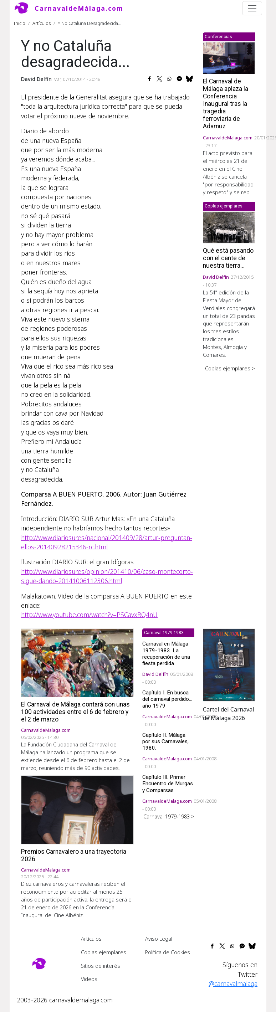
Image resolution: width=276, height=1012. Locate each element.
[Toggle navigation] (252, 8)
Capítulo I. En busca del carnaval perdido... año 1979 (167, 699)
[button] (229, 664)
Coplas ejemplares (103, 952)
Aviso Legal (158, 938)
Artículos (41, 23)
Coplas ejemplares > (230, 368)
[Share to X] (159, 78)
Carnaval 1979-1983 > (168, 816)
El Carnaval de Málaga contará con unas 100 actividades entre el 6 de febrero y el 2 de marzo (75, 712)
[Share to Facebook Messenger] (179, 78)
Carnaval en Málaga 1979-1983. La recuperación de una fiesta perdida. (166, 654)
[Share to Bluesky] (189, 78)
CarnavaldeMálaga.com (79, 8)
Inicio (19, 23)
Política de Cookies (167, 952)
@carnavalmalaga (233, 983)
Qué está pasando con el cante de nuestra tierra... (228, 258)
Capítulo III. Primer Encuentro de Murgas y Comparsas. (167, 783)
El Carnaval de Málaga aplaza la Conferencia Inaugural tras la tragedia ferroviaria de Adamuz (225, 104)
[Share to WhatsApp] (169, 78)
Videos (89, 978)
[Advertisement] (229, 483)
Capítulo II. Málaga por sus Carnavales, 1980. (165, 741)
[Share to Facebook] (149, 78)
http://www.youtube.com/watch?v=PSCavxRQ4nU (89, 614)
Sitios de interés (100, 965)
